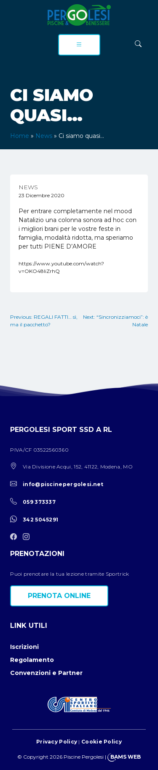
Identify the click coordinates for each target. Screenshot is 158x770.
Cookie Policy (101, 741)
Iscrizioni (24, 647)
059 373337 (39, 502)
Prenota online (59, 596)
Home (19, 136)
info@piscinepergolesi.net (63, 484)
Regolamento (32, 660)
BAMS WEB (125, 757)
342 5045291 (40, 519)
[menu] (79, 45)
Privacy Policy (56, 741)
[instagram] (28, 537)
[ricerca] (138, 44)
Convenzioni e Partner (46, 673)
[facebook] (15, 537)
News (43, 136)
